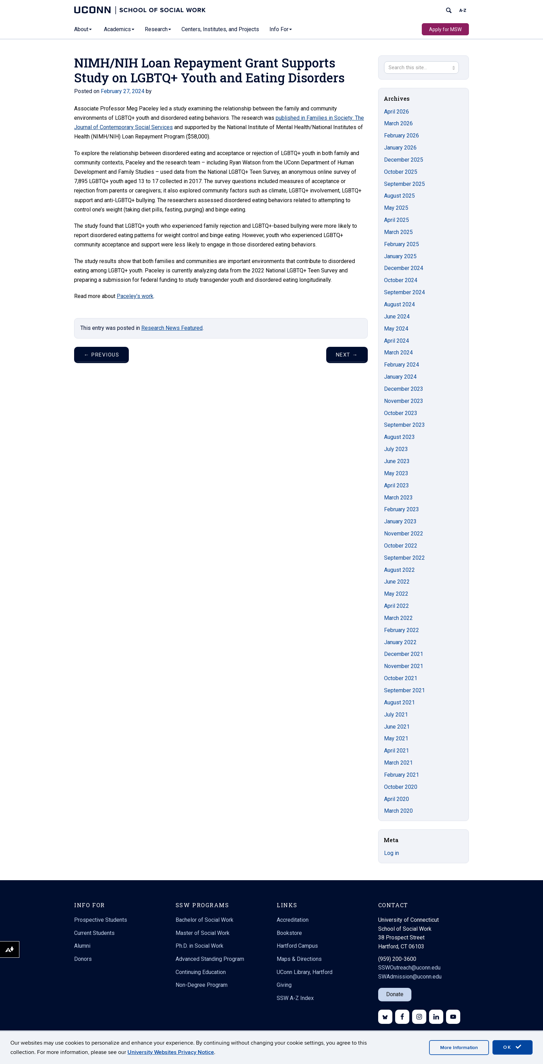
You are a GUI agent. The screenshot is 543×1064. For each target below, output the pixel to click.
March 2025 (398, 232)
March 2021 (398, 762)
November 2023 (403, 401)
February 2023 (401, 509)
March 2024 (398, 352)
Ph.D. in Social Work (199, 946)
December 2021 (403, 654)
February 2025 (401, 244)
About (83, 29)
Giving (284, 985)
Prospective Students (100, 920)
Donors (83, 959)
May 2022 (396, 593)
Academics (119, 29)
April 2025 (396, 220)
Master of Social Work (203, 933)
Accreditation (293, 920)
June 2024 (397, 316)
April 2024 (396, 340)
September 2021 (404, 690)
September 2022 (404, 557)
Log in (391, 853)
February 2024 (401, 364)
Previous (101, 355)
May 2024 (396, 328)
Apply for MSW (445, 29)
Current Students (94, 933)
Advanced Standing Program (210, 959)
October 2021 (400, 678)
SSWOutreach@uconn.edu (409, 967)
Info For (280, 29)
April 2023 (396, 485)
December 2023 (403, 389)
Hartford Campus (297, 946)
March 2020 (398, 811)
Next (347, 355)
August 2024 (399, 304)
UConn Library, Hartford (304, 972)
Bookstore (289, 933)
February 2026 (401, 135)
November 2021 (403, 666)
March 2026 (398, 123)
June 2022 (397, 581)
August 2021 (399, 702)
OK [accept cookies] (512, 1047)
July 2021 (396, 714)
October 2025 (400, 172)
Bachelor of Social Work (204, 920)
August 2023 (399, 437)
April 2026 (396, 111)
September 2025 (404, 184)
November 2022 (403, 533)
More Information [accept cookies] (459, 1048)
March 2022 (398, 618)
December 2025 (403, 159)
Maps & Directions (299, 959)
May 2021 (396, 738)
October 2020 (400, 787)
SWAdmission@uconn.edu (410, 976)
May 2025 (396, 208)
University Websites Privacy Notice (170, 1052)
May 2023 (396, 473)
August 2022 (399, 570)
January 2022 (400, 642)
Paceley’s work (135, 296)
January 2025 (400, 256)
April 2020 (396, 799)
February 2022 (401, 630)
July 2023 (396, 449)
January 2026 (400, 147)
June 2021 (397, 726)
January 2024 (400, 376)
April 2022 (396, 606)
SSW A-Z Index (295, 998)
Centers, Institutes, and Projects (220, 29)
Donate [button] (394, 994)
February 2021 (401, 775)
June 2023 (397, 461)
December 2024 (403, 268)
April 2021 (396, 750)
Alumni (82, 946)
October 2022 (400, 545)
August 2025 (399, 195)
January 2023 (400, 521)
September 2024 (404, 292)
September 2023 (404, 425)
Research (158, 29)
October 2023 (400, 413)
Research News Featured (172, 328)
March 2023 (398, 497)
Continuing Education (201, 972)
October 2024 (400, 280)
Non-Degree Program (202, 985)
